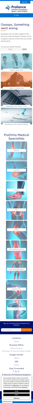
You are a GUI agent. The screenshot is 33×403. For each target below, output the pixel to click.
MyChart (25, 2)
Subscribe (26, 330)
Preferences (16, 398)
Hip (16, 210)
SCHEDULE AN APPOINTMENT (16, 124)
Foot (16, 190)
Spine (16, 309)
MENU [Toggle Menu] (16, 15)
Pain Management (16, 269)
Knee (16, 229)
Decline (16, 394)
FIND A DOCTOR (16, 70)
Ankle (16, 150)
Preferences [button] (24, 387)
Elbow (16, 170)
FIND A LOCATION (16, 88)
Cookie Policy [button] (15, 385)
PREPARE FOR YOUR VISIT (16, 106)
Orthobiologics (16, 249)
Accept (16, 391)
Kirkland (16, 341)
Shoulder (16, 289)
